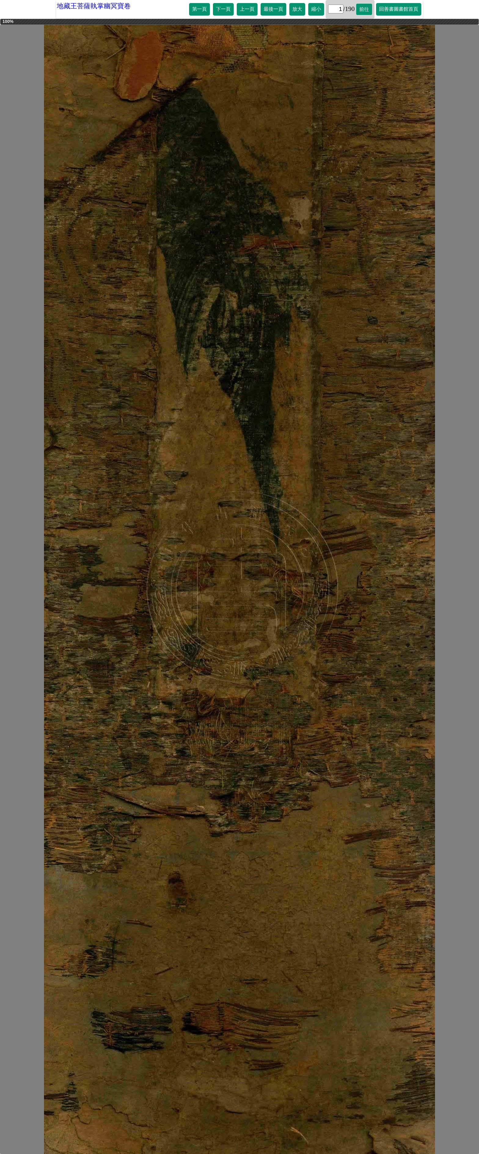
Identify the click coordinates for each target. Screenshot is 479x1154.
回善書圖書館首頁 (398, 9)
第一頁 (199, 9)
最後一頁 (273, 9)
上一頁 (247, 9)
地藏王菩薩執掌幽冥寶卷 (94, 6)
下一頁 (223, 9)
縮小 (316, 9)
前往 (364, 9)
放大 (297, 9)
